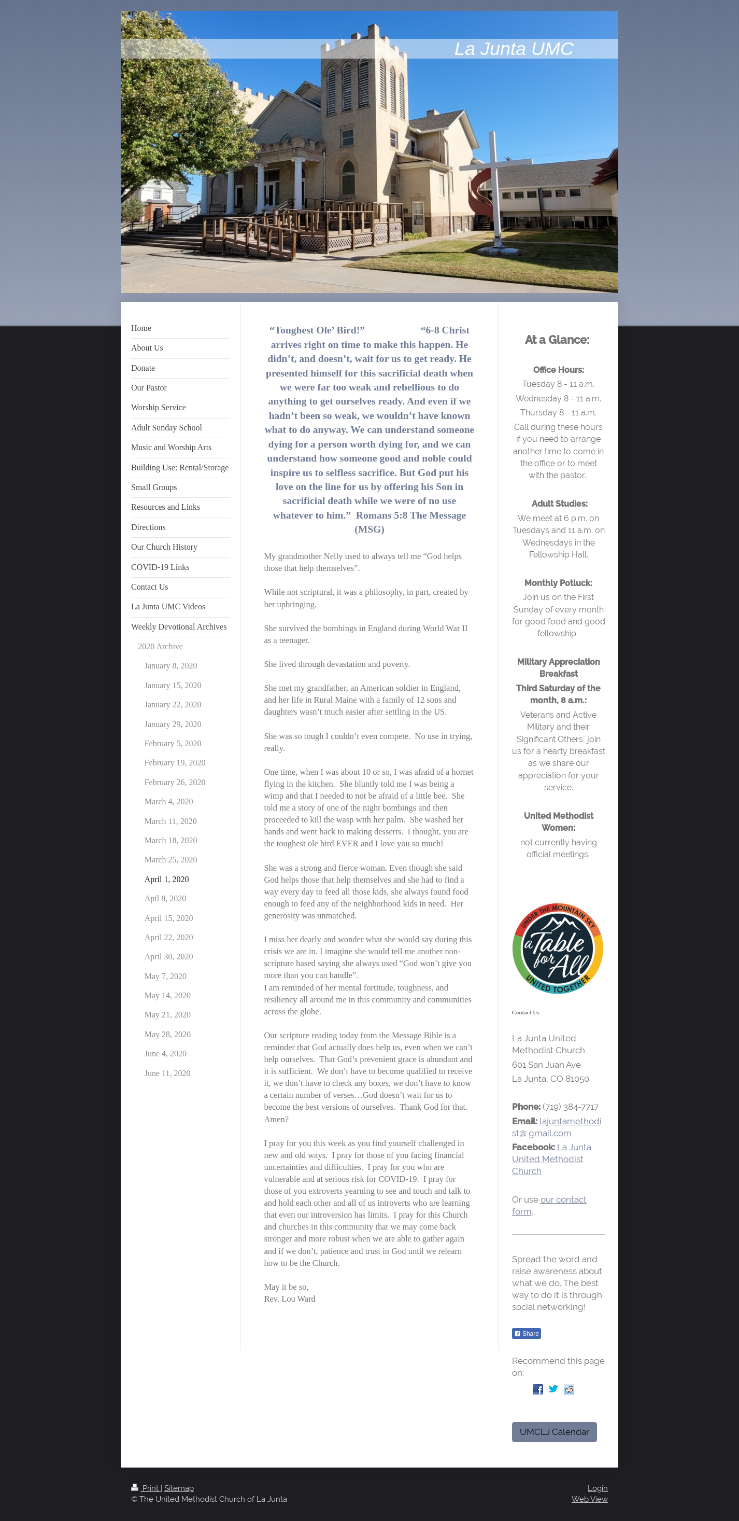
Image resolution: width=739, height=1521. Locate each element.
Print (146, 1488)
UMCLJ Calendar (554, 1432)
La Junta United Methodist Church (551, 1159)
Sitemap (179, 1488)
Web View (590, 1499)
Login (598, 1488)
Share (526, 1333)
